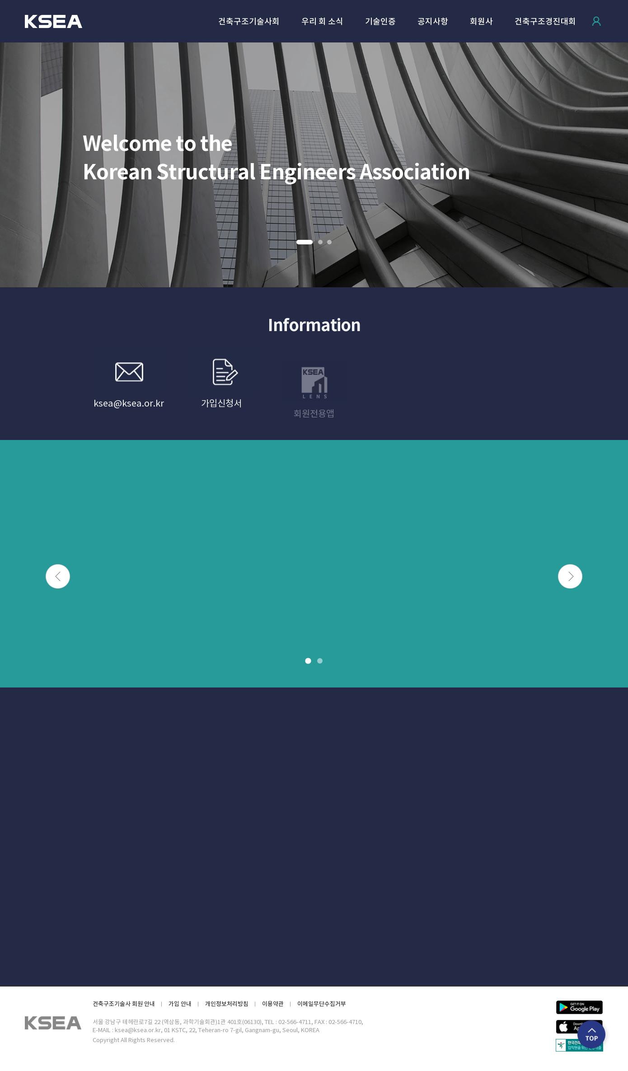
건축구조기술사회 (249, 22)
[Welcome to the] (314, 164)
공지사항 (432, 22)
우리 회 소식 (322, 22)
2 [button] (320, 242)
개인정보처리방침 (226, 1004)
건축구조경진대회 (545, 22)
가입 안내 (180, 1004)
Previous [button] (58, 576)
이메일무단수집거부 (321, 1004)
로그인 (596, 21)
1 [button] (304, 242)
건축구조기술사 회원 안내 (124, 1004)
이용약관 (273, 1004)
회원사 (481, 22)
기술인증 (380, 22)
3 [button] (329, 242)
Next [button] (570, 576)
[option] (314, 164)
